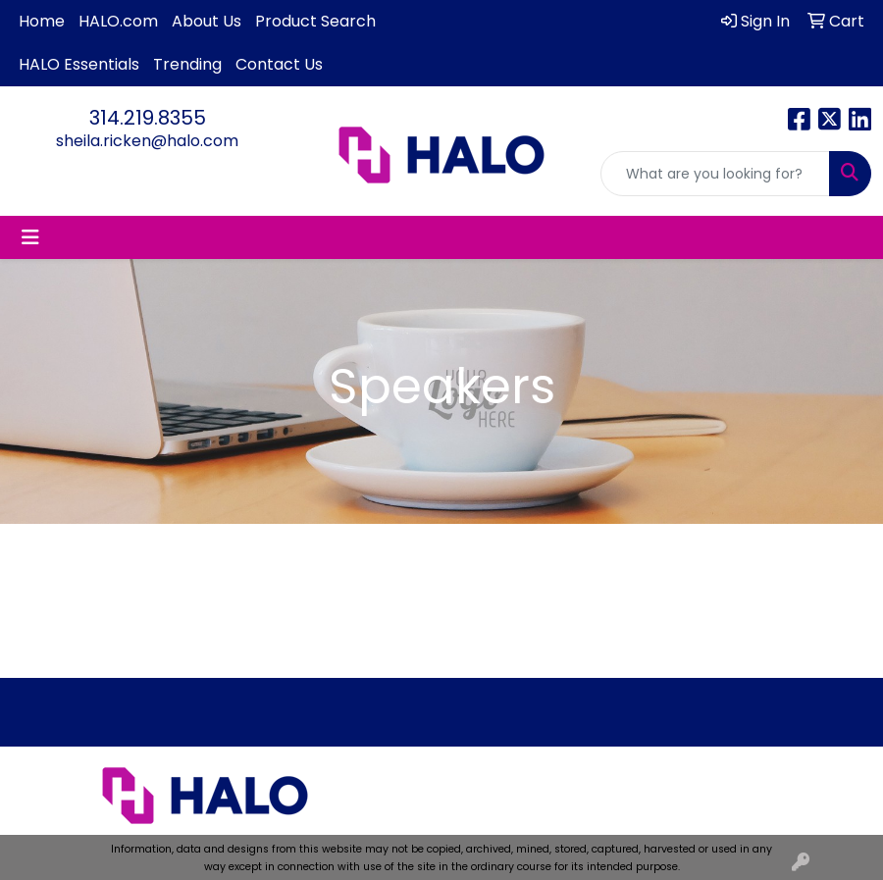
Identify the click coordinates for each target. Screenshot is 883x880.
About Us (206, 21)
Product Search (315, 21)
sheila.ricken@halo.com (147, 140)
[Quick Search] (715, 173)
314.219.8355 (147, 117)
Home (42, 21)
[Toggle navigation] (30, 237)
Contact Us (279, 64)
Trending (187, 64)
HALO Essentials (79, 64)
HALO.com (118, 21)
